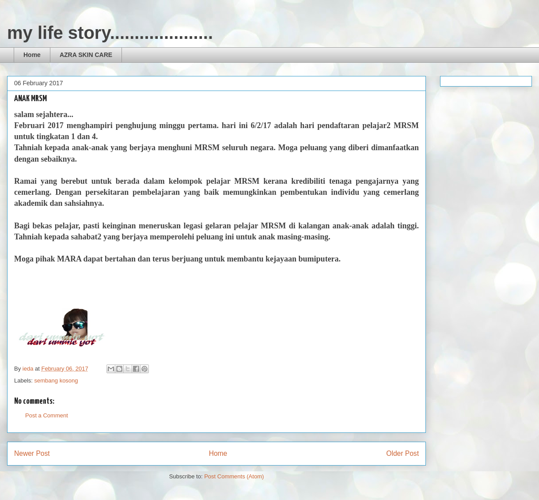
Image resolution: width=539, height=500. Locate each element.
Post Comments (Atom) (234, 476)
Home (32, 54)
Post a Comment (46, 415)
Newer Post (32, 453)
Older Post (402, 453)
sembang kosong (56, 380)
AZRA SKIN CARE (86, 54)
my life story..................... (110, 32)
